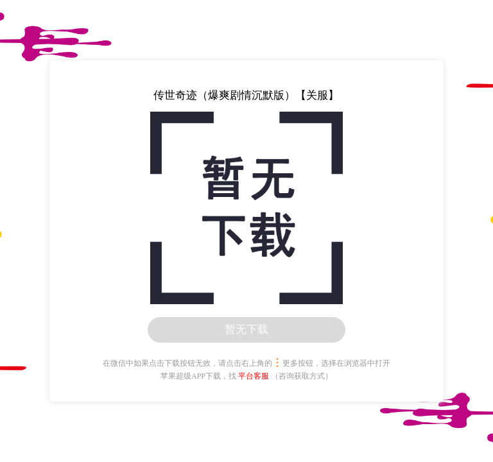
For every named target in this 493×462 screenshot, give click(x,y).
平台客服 (253, 376)
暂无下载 (246, 329)
